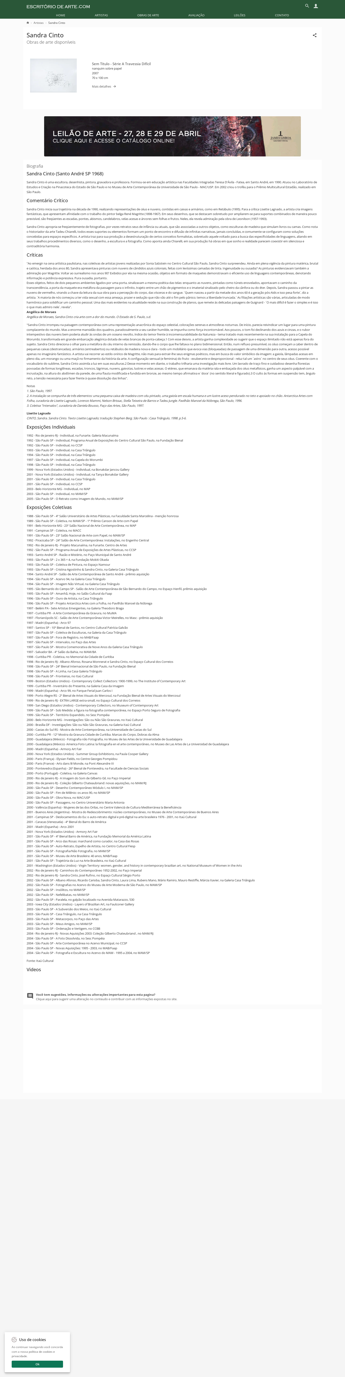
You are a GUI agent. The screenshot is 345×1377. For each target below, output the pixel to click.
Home (60, 15)
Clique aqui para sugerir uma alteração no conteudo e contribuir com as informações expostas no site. (106, 1249)
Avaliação (196, 15)
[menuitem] (60, 15)
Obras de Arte (148, 15)
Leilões (239, 15)
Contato (282, 15)
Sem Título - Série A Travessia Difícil (121, 63)
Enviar (255, 1361)
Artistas (101, 15)
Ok (37, 1364)
